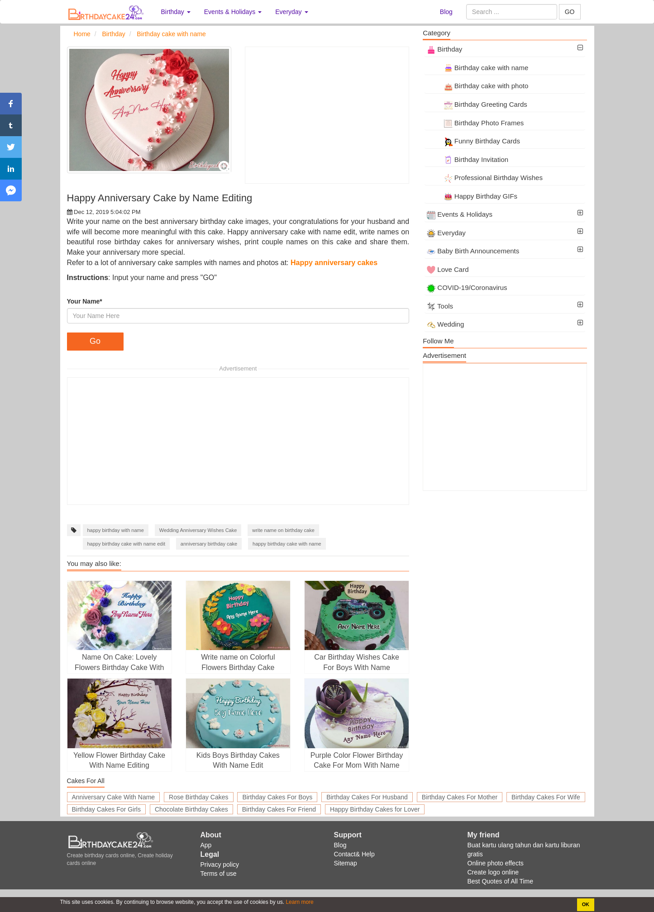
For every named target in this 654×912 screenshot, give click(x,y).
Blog (446, 11)
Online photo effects (496, 863)
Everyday (446, 233)
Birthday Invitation (467, 159)
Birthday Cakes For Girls (106, 809)
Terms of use (218, 873)
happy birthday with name (115, 530)
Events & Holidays (459, 214)
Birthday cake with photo (477, 86)
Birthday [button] (176, 11)
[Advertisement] (327, 115)
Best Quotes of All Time (501, 881)
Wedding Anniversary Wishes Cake (198, 530)
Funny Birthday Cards (473, 141)
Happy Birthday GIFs (472, 196)
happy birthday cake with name (287, 543)
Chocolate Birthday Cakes (191, 809)
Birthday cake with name (477, 67)
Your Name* (84, 301)
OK (585, 904)
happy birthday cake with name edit (126, 543)
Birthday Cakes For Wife (545, 797)
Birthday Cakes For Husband (367, 797)
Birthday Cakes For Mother (459, 797)
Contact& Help (354, 854)
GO (570, 11)
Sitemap (345, 863)
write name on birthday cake (283, 530)
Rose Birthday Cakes (199, 797)
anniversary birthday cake (209, 543)
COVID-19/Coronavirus (467, 287)
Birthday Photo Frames (475, 123)
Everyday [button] (291, 11)
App (206, 845)
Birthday (444, 49)
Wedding (445, 324)
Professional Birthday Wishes (485, 177)
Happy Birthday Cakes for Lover (375, 809)
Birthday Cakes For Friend (279, 809)
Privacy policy (219, 864)
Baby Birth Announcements (473, 251)
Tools (440, 306)
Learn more (299, 902)
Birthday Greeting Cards (477, 104)
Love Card (447, 269)
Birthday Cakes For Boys (277, 797)
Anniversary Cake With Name (113, 797)
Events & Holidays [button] (233, 11)
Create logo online (493, 872)
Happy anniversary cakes (334, 262)
